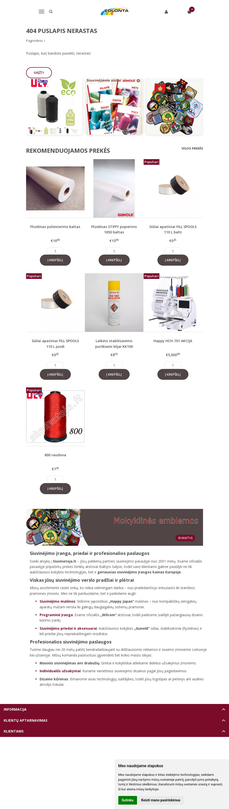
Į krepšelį (55, 260)
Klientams (14, 731)
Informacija (15, 709)
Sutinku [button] (128, 800)
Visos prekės (192, 148)
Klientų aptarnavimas (25, 720)
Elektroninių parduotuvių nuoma (103, 749)
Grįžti (39, 72)
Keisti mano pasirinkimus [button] (160, 800)
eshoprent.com (137, 749)
